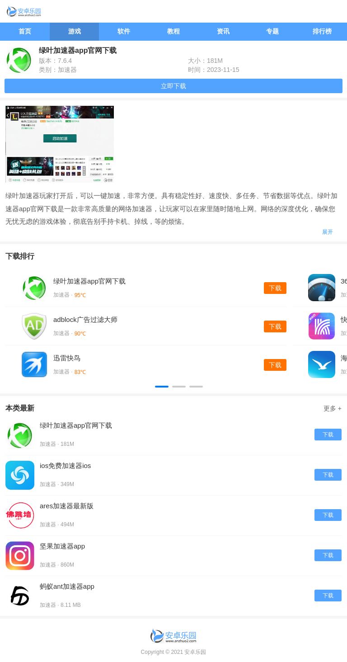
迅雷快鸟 (66, 358)
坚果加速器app (62, 546)
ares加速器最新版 (67, 506)
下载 (275, 288)
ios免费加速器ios (65, 465)
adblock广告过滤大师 (85, 319)
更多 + (333, 408)
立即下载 (173, 86)
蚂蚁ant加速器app (67, 586)
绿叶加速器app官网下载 (89, 281)
